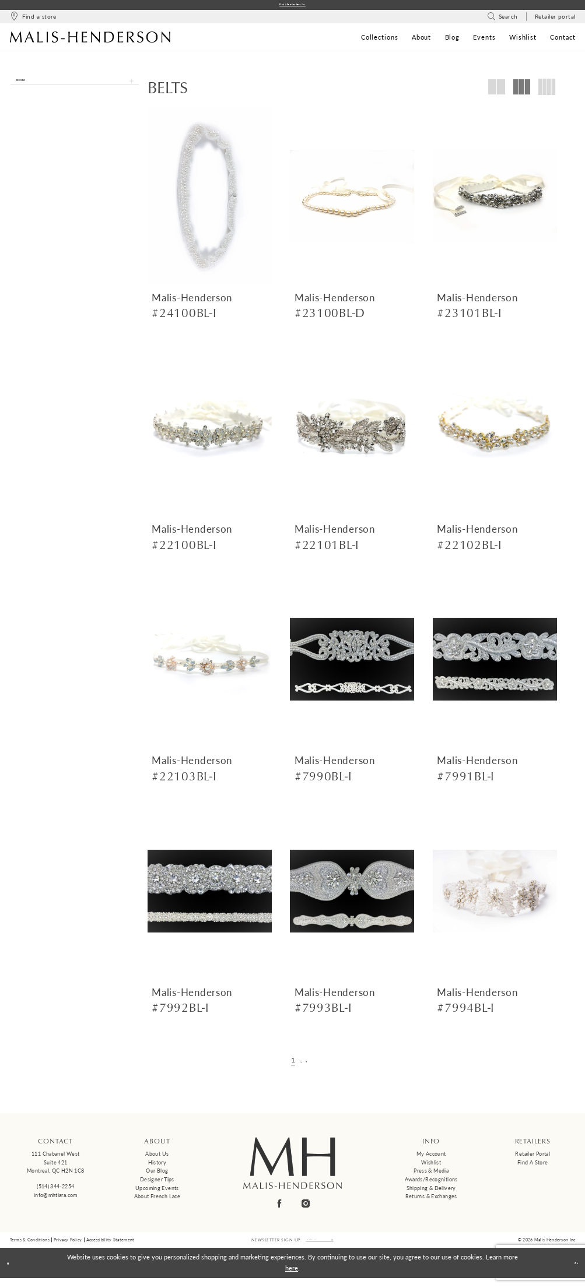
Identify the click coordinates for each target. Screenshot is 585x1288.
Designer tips (157, 1183)
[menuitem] (33, 20)
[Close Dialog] (13, 1272)
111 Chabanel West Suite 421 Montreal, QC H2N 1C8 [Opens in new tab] (55, 1166)
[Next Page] (312, 1064)
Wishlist (431, 1166)
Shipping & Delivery (431, 1192)
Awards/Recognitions (431, 1183)
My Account (431, 1158)
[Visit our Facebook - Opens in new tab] (279, 1207)
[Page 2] (301, 1064)
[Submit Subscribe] (353, 1246)
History (157, 1166)
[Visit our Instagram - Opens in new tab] (305, 1207)
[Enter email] (320, 1246)
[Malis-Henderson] (90, 41)
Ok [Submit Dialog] (570, 1272)
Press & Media (431, 1174)
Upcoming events (157, 1192)
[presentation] (210, 200)
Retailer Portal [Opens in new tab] (532, 1158)
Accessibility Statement (110, 1247)
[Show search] (502, 20)
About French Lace (157, 1200)
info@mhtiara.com (56, 1198)
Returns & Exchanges (431, 1200)
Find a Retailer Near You (292, 6)
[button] (74, 90)
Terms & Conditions (30, 1247)
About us (157, 1158)
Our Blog (157, 1174)
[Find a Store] (33, 20)
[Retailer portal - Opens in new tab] (555, 20)
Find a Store (532, 1166)
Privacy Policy (68, 1247)
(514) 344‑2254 (55, 1190)
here (291, 1277)
